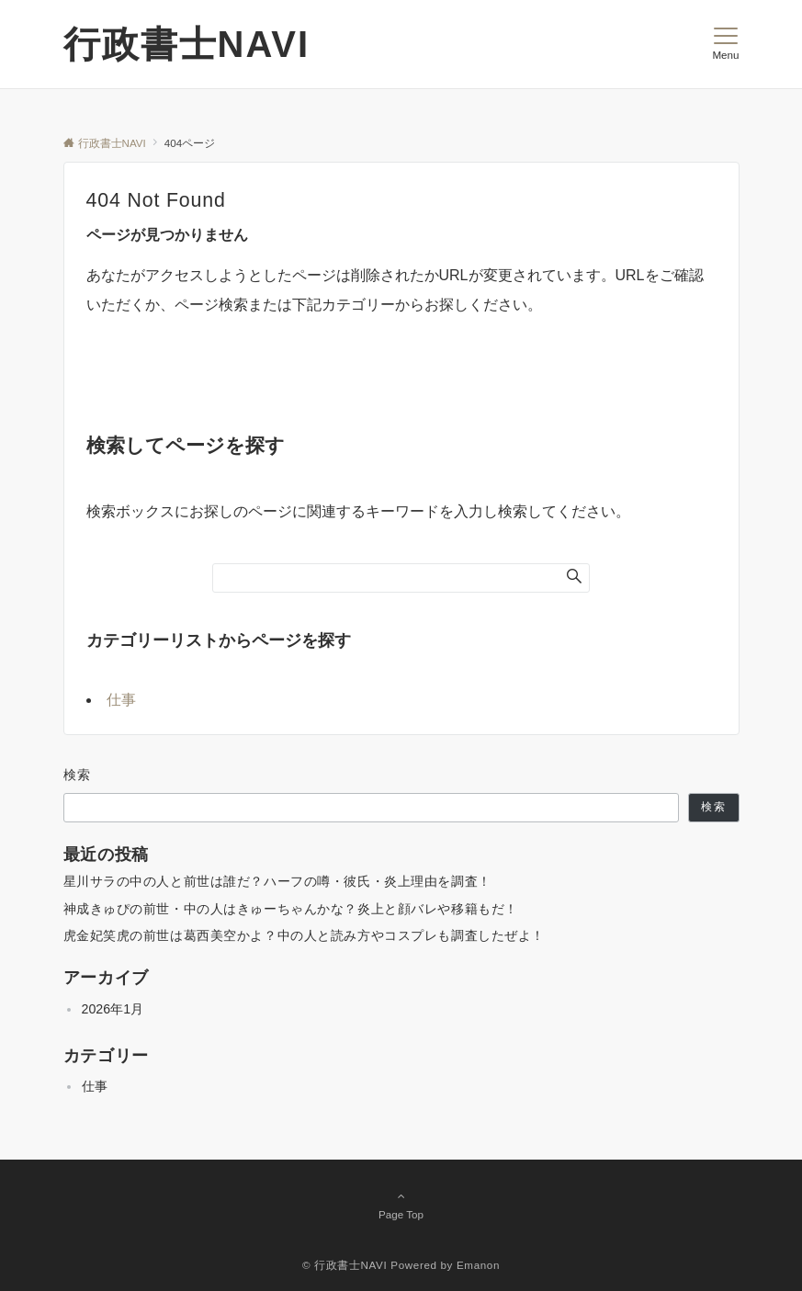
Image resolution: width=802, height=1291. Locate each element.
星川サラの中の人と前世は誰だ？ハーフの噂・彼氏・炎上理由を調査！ (277, 881)
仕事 (121, 700)
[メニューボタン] (725, 44)
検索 (77, 774)
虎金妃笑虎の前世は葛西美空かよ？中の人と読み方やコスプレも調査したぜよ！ (304, 935)
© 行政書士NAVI (344, 1265)
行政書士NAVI (187, 44)
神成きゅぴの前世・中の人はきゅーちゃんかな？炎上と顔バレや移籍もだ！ (290, 908)
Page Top (401, 1204)
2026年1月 (113, 1009)
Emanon (478, 1265)
